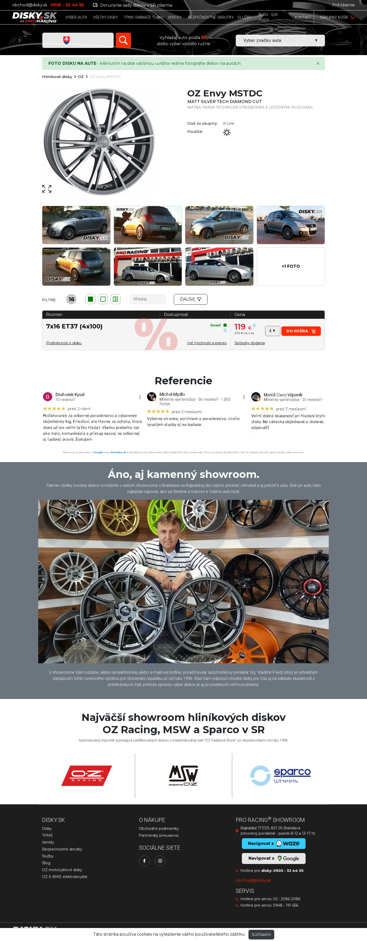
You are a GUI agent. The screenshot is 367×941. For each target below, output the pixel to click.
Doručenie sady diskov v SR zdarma (132, 5)
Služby (48, 856)
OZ (81, 76)
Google (98, 452)
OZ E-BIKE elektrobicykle (64, 876)
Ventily (48, 842)
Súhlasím (261, 934)
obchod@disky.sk (29, 5)
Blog (46, 863)
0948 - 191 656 (285, 905)
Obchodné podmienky (159, 828)
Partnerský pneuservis (158, 835)
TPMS (47, 835)
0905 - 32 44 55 (288, 870)
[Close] (318, 63)
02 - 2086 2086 (286, 899)
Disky (47, 828)
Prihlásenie (343, 5)
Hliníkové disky (57, 76)
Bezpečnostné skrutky (62, 849)
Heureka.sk (118, 452)
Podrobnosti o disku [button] (64, 343)
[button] (291, 266)
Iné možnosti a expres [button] (207, 343)
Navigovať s (273, 859)
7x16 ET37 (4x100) (74, 326)
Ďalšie (190, 299)
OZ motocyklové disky (62, 870)
